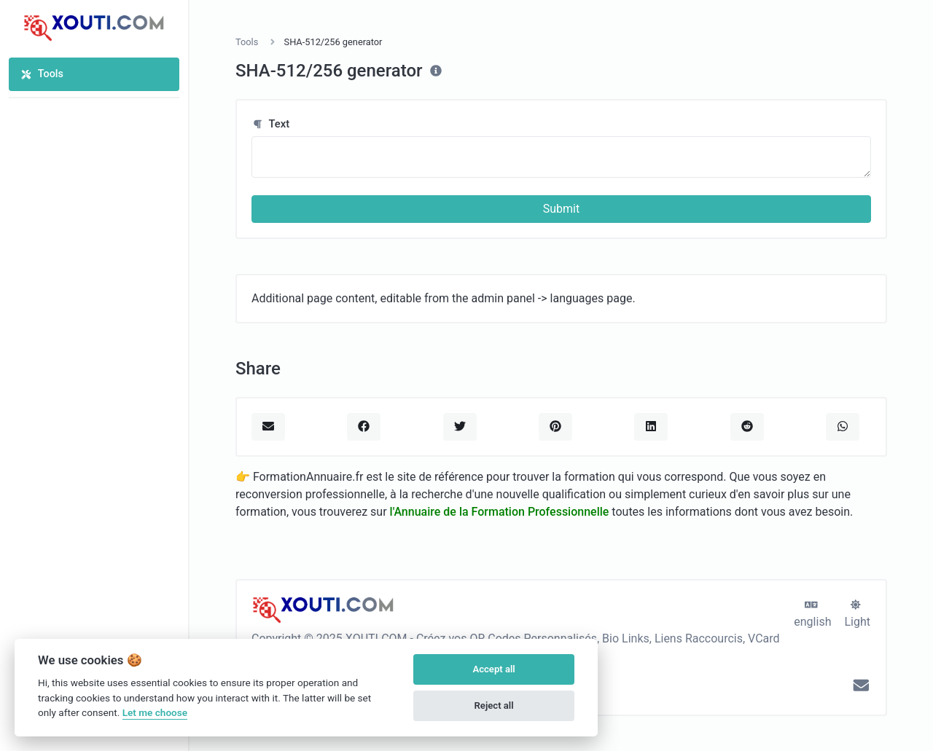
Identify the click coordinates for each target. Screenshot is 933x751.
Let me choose (154, 712)
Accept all (493, 669)
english (812, 614)
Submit (561, 209)
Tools (41, 74)
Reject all (494, 705)
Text (270, 123)
